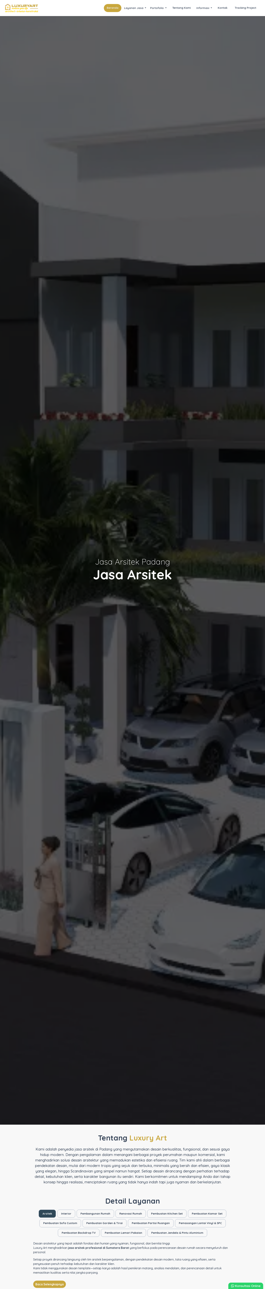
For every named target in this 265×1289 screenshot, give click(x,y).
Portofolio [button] (157, 8)
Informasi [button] (203, 8)
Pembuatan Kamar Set (207, 1213)
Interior (66, 1213)
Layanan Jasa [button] (134, 8)
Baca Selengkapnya (49, 1284)
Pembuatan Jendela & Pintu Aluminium (177, 1232)
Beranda (112, 7)
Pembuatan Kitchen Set (167, 1213)
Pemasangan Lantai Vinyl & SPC (200, 1223)
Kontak (222, 7)
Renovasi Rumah (130, 1213)
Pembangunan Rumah (95, 1213)
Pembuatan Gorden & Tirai (104, 1223)
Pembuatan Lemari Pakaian (123, 1232)
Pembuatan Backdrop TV (79, 1232)
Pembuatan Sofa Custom (60, 1223)
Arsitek (47, 1213)
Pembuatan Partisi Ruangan (151, 1223)
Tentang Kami (181, 7)
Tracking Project (245, 7)
